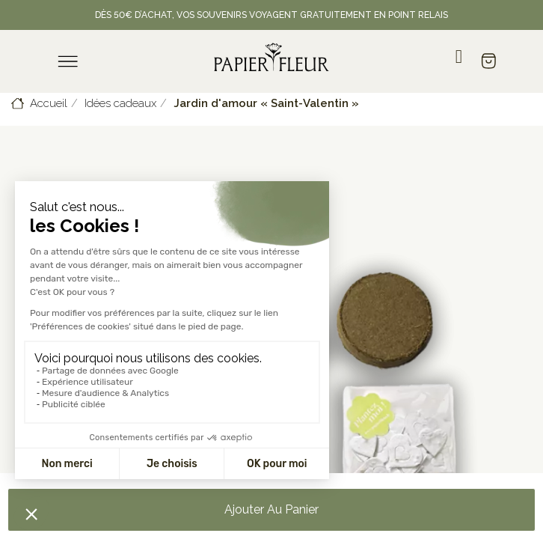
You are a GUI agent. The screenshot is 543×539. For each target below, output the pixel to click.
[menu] (68, 61)
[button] (271, 510)
